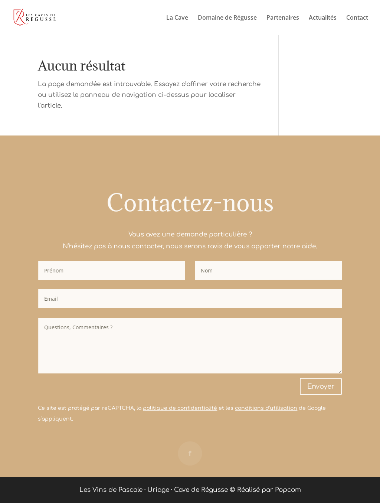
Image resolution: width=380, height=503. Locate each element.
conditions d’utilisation (266, 408)
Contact (357, 18)
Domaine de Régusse (227, 18)
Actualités (323, 18)
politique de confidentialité (180, 408)
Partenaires (282, 18)
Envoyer (321, 386)
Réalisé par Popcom (269, 489)
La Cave (177, 18)
